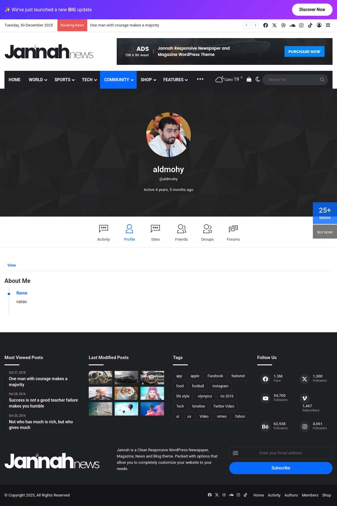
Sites (155, 239)
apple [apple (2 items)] (195, 376)
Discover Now (312, 9)
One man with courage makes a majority (124, 25)
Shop (146, 79)
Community (116, 79)
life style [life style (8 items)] (182, 396)
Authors (291, 495)
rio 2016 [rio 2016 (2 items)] (226, 396)
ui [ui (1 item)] (177, 416)
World (36, 79)
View (11, 265)
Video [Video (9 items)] (204, 416)
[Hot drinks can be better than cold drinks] (126, 393)
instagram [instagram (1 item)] (221, 386)
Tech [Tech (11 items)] (180, 406)
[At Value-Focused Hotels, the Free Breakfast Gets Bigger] (100, 393)
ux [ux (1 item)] (189, 416)
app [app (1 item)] (179, 376)
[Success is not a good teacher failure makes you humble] (126, 409)
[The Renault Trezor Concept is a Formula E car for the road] (100, 377)
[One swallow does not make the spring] (100, 409)
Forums (233, 239)
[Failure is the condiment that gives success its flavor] (152, 409)
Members (310, 495)
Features (173, 79)
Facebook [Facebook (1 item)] (215, 376)
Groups (207, 239)
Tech (87, 79)
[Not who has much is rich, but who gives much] (152, 393)
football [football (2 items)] (198, 386)
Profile (129, 239)
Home (15, 79)
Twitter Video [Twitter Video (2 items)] (223, 406)
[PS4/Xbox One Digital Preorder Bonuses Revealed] (126, 377)
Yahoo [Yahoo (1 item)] (240, 416)
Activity (103, 239)
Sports (62, 79)
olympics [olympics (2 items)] (205, 396)
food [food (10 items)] (180, 386)
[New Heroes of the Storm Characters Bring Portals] (152, 377)
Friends (181, 239)
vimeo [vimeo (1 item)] (222, 416)
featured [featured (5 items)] (238, 376)
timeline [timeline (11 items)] (198, 406)
